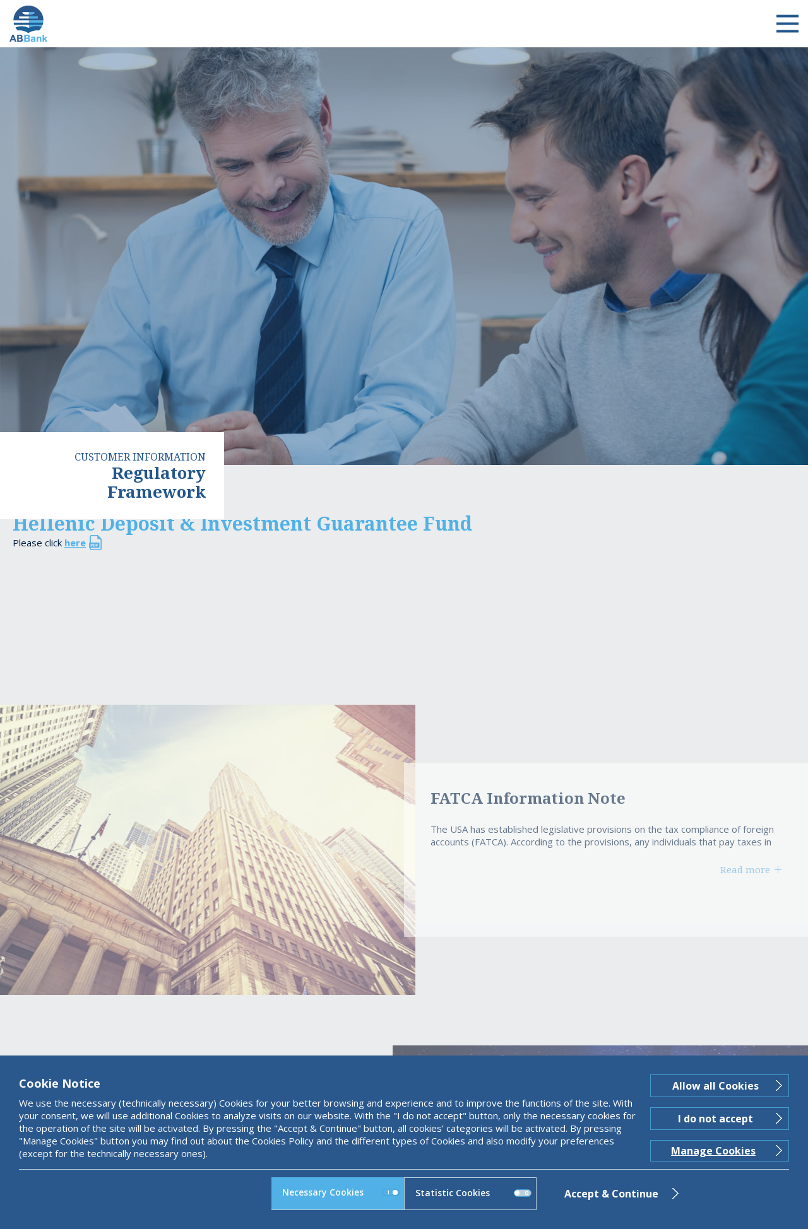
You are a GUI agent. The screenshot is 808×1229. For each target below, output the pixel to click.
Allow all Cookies (715, 1086)
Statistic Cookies (473, 1193)
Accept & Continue (611, 1194)
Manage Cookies (713, 1151)
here (75, 542)
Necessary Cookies (341, 1192)
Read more (745, 869)
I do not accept (715, 1119)
